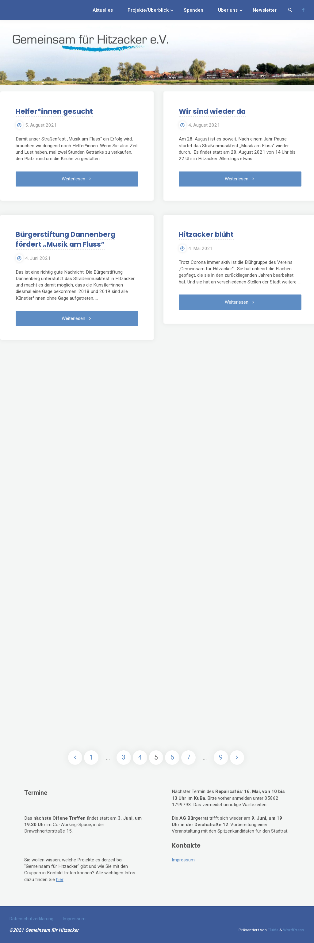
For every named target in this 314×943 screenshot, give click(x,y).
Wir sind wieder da (211, 111)
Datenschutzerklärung (31, 919)
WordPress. (294, 929)
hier (59, 879)
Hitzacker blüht (205, 234)
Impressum (183, 860)
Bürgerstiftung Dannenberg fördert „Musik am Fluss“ (65, 239)
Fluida (272, 929)
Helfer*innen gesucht (54, 111)
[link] (290, 10)
